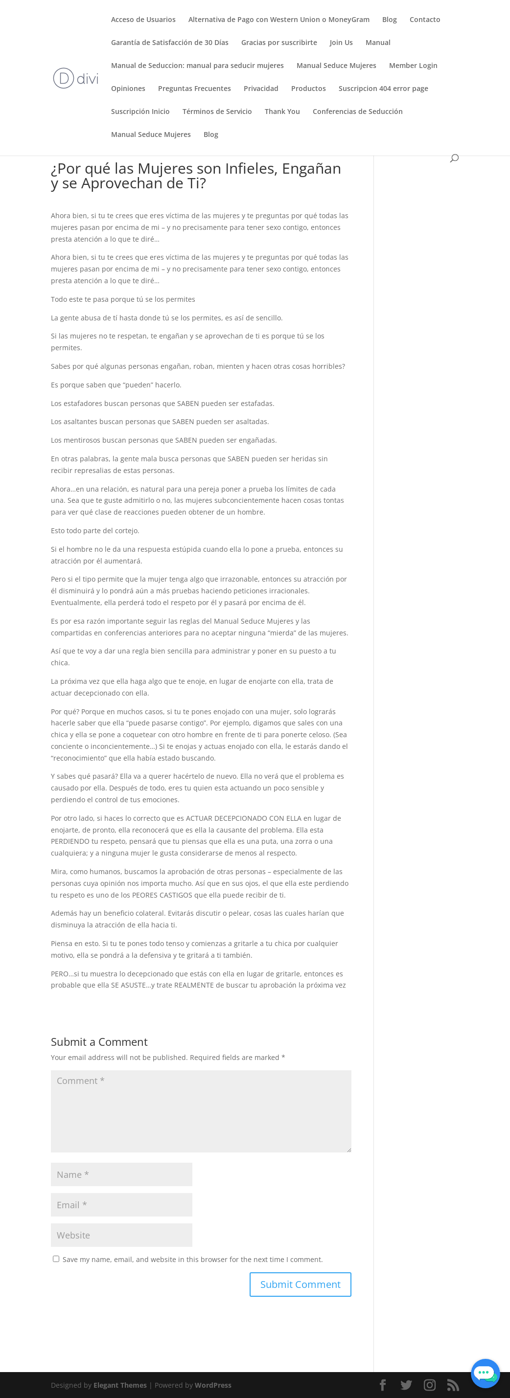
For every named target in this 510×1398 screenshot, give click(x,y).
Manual (378, 43)
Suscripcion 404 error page (383, 89)
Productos (308, 89)
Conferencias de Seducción (358, 112)
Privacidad (261, 89)
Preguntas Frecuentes (194, 89)
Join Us (341, 43)
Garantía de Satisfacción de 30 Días (170, 43)
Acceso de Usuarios (143, 20)
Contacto (425, 20)
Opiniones (128, 89)
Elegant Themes (120, 1385)
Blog (389, 20)
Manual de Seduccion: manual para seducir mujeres (197, 66)
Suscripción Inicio (140, 112)
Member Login (413, 66)
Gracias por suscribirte (279, 43)
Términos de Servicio (217, 112)
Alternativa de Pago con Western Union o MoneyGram (279, 20)
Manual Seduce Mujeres (336, 66)
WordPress (213, 1385)
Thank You (282, 112)
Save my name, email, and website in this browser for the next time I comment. (193, 1259)
